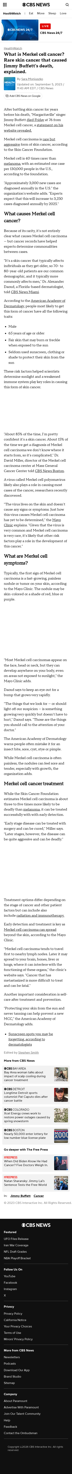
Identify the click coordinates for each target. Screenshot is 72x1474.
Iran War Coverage (16, 1245)
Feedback (10, 1426)
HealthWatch (12, 13)
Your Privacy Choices (18, 1326)
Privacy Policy (13, 1313)
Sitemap (9, 1383)
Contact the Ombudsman (20, 1433)
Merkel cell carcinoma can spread (30, 930)
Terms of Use (12, 1332)
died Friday (35, 120)
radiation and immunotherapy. (40, 915)
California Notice (15, 1320)
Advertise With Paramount (21, 1407)
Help (7, 1420)
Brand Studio (12, 1376)
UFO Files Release (16, 1238)
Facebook (10, 1282)
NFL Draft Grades (15, 1251)
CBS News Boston (49, 471)
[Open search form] (67, 4)
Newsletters (12, 1357)
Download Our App (17, 1370)
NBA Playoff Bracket (17, 1258)
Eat (31, 13)
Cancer (39, 1196)
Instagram (10, 1289)
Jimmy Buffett (20, 1196)
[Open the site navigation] (12, 4)
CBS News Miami (25, 292)
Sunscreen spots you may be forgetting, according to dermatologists (30, 1039)
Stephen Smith (28, 1053)
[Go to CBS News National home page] (36, 5)
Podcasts (10, 1363)
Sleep (52, 13)
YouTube (9, 1276)
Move (41, 13)
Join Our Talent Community (22, 1413)
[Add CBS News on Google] (23, 96)
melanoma (12, 163)
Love (63, 13)
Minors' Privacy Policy (18, 1339)
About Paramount (15, 1401)
